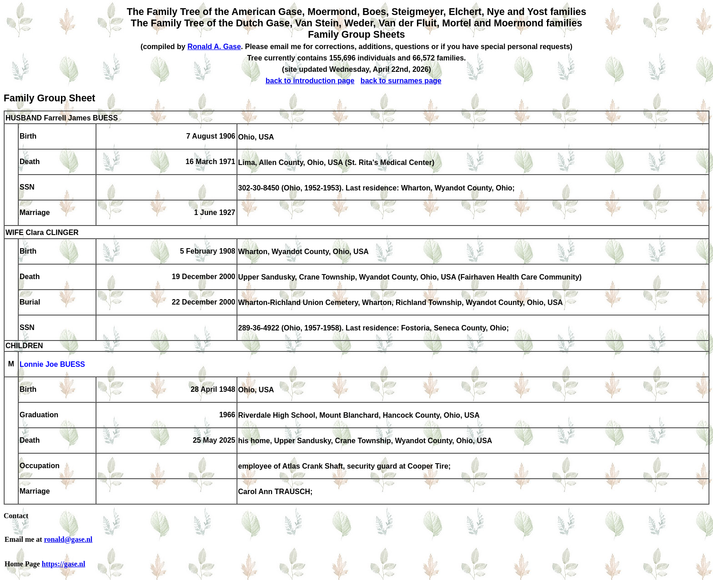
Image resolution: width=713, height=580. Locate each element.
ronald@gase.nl (68, 539)
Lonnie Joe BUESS (52, 365)
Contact (16, 516)
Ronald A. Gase (214, 46)
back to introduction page (310, 81)
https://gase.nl (63, 564)
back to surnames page (401, 81)
